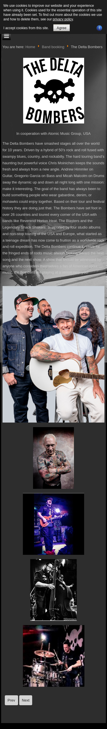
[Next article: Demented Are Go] (25, 700)
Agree (62, 28)
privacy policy (63, 19)
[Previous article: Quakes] (11, 700)
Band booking (53, 47)
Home (30, 47)
